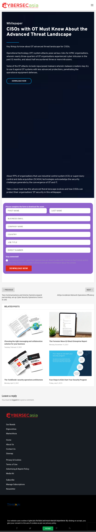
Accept (48, 528)
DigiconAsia (11, 430)
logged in (15, 401)
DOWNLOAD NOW (19, 269)
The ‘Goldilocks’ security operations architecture (23, 381)
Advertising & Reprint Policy (17, 470)
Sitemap (9, 455)
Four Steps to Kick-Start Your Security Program (68, 381)
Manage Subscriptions (15, 486)
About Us (10, 446)
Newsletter (10, 490)
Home (8, 441)
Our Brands (10, 426)
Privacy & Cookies (13, 461)
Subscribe (10, 481)
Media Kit (10, 475)
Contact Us (11, 450)
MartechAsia (11, 435)
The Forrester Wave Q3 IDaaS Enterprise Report (68, 343)
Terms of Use (11, 466)
